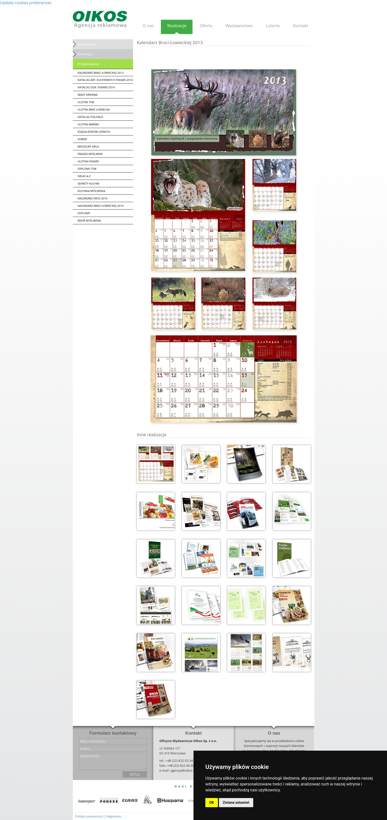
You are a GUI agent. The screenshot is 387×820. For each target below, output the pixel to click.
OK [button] (211, 802)
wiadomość (113, 761)
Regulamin (114, 816)
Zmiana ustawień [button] (236, 802)
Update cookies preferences (25, 2)
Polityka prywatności (89, 816)
